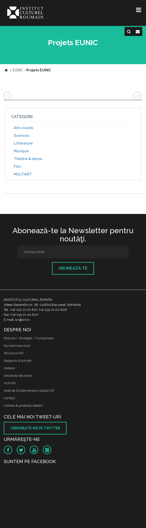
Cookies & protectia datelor (23, 405)
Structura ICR (14, 353)
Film (17, 167)
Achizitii (10, 383)
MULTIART (23, 174)
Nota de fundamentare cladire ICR (29, 390)
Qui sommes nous (17, 346)
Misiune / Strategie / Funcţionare (29, 338)
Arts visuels (23, 128)
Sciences (21, 136)
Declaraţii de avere (18, 375)
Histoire (9, 368)
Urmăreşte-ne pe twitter (35, 428)
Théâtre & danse (28, 159)
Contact (9, 398)
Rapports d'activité (17, 360)
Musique (21, 151)
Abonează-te (73, 268)
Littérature (23, 143)
